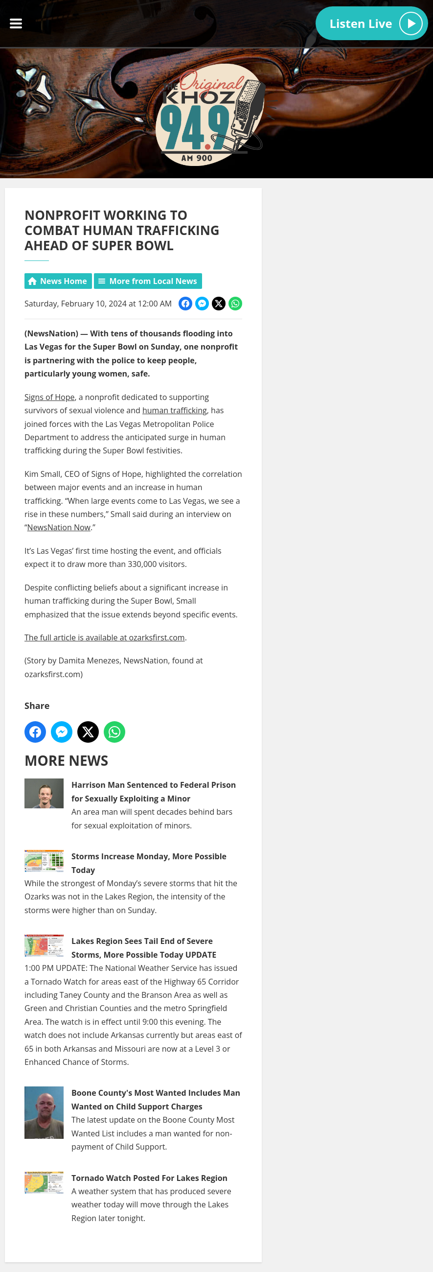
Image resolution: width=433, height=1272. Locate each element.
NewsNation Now (59, 527)
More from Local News (153, 281)
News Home (63, 281)
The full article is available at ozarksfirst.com (104, 637)
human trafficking (174, 410)
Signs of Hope (49, 397)
